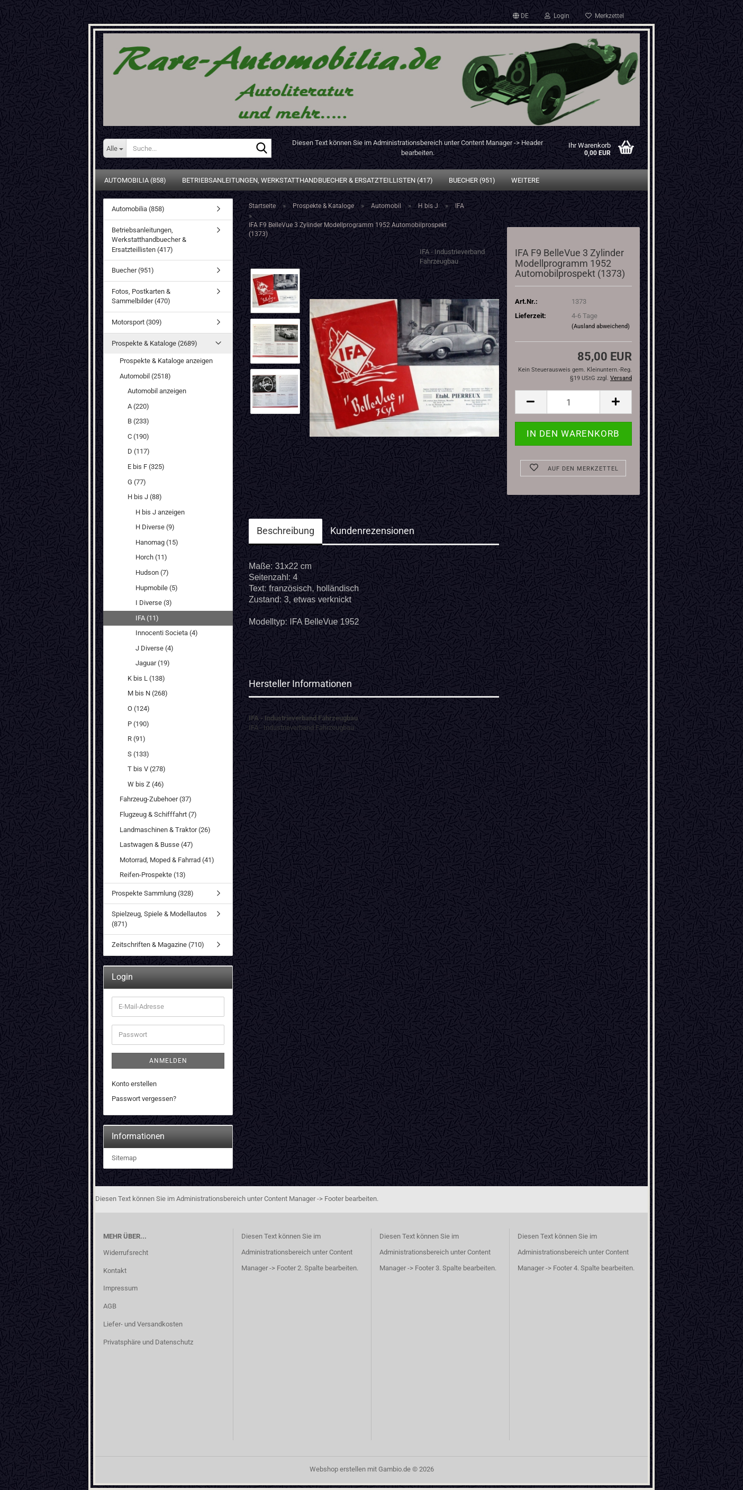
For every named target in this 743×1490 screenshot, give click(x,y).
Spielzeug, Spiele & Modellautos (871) (159, 919)
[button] (521, 16)
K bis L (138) (146, 678)
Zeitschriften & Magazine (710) (158, 945)
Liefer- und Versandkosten (143, 1324)
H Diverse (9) (155, 527)
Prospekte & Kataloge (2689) (154, 343)
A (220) (138, 406)
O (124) (139, 708)
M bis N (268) (148, 693)
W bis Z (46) (146, 784)
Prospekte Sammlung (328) (153, 893)
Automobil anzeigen (157, 391)
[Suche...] (114, 148)
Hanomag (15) (156, 542)
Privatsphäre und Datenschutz (148, 1342)
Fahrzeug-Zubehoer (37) (156, 799)
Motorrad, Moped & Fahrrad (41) (167, 860)
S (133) (138, 754)
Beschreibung (285, 530)
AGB (109, 1306)
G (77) (137, 482)
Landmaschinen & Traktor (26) (165, 830)
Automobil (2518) (145, 376)
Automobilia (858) (135, 180)
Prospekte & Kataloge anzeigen (166, 361)
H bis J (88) (145, 497)
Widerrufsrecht (125, 1253)
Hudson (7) (152, 572)
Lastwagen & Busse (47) (156, 844)
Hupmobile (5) (156, 588)
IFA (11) (147, 618)
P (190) (138, 724)
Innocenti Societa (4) (166, 633)
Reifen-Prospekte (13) (153, 875)
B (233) (138, 421)
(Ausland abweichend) (601, 326)
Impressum (120, 1288)
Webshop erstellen (338, 1469)
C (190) (138, 436)
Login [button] (557, 16)
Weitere (525, 180)
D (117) (139, 451)
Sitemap (124, 1158)
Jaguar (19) (152, 663)
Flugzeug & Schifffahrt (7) (158, 814)
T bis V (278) (147, 769)
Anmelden (168, 1060)
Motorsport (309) (137, 322)
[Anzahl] (573, 402)
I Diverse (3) (153, 603)
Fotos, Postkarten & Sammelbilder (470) (141, 296)
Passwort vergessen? (144, 1099)
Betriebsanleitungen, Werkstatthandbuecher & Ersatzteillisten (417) (307, 180)
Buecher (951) (472, 180)
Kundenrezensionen (372, 530)
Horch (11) (151, 557)
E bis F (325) (146, 467)
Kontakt (114, 1271)
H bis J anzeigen (160, 512)
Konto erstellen (134, 1084)
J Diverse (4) (154, 648)
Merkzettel (604, 16)
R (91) (137, 739)
